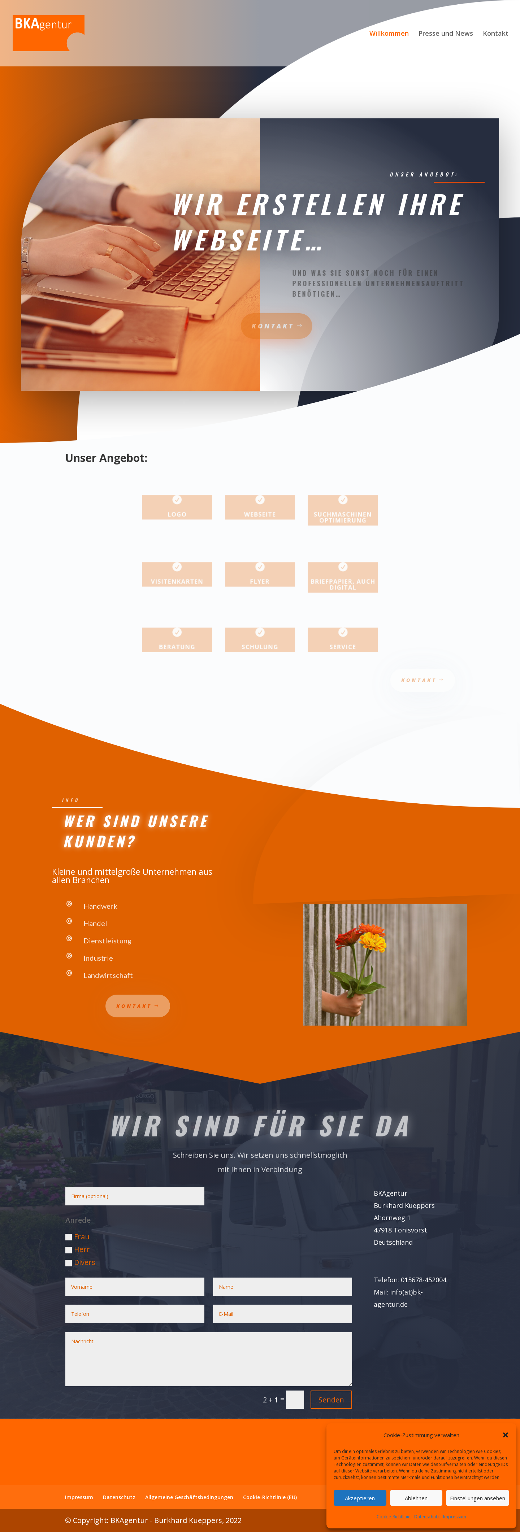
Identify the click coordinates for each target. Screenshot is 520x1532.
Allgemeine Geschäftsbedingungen (189, 1497)
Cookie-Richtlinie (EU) (270, 1497)
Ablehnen (416, 1498)
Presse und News (446, 34)
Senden (331, 1400)
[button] (505, 1435)
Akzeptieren (360, 1498)
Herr (77, 1249)
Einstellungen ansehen (477, 1498)
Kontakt (495, 34)
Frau (77, 1236)
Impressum (454, 1517)
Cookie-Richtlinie (394, 1517)
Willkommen (389, 34)
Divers (80, 1262)
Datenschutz (426, 1517)
